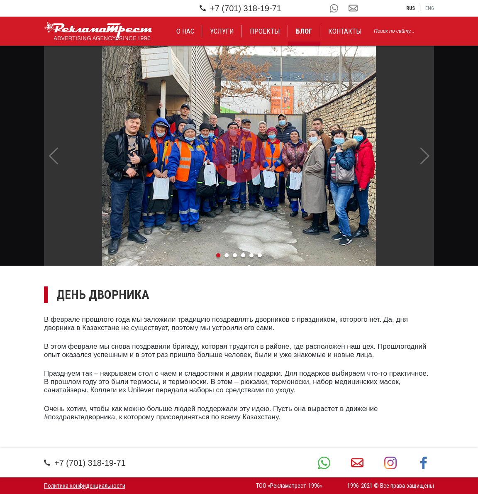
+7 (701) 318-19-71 (240, 8)
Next (424, 156)
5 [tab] (251, 255)
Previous (53, 156)
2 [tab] (226, 255)
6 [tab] (260, 255)
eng (429, 8)
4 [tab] (243, 255)
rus (410, 8)
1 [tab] (218, 255)
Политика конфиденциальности (84, 485)
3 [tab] (235, 255)
